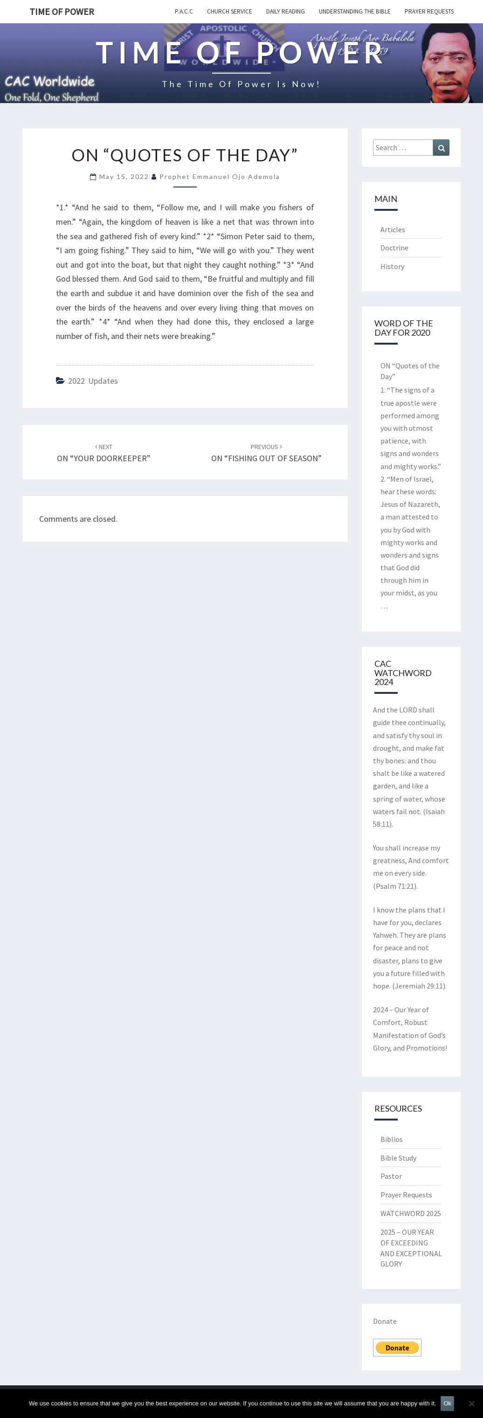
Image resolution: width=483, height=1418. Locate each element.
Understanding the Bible (355, 11)
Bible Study (398, 1157)
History (392, 266)
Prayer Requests (429, 11)
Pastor (391, 1176)
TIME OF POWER (61, 11)
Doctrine (394, 247)
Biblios (391, 1139)
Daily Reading (285, 11)
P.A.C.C (184, 11)
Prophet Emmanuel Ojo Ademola (219, 176)
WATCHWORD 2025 (410, 1213)
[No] (471, 1403)
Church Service (229, 11)
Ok (447, 1403)
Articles (392, 229)
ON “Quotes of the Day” (410, 371)
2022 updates (93, 380)
